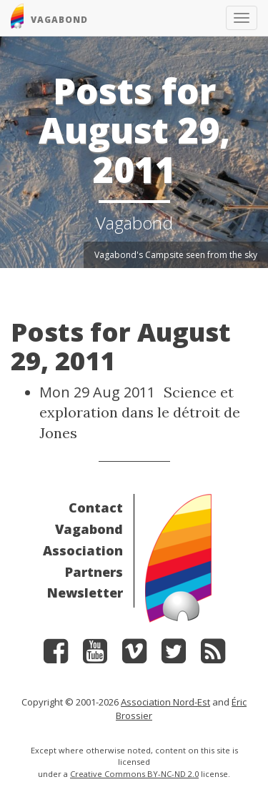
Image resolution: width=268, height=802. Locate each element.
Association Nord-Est (165, 701)
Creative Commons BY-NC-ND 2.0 (134, 773)
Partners (94, 571)
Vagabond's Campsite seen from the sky (175, 255)
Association (83, 550)
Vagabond (89, 529)
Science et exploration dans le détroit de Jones (139, 412)
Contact (96, 507)
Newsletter (85, 592)
